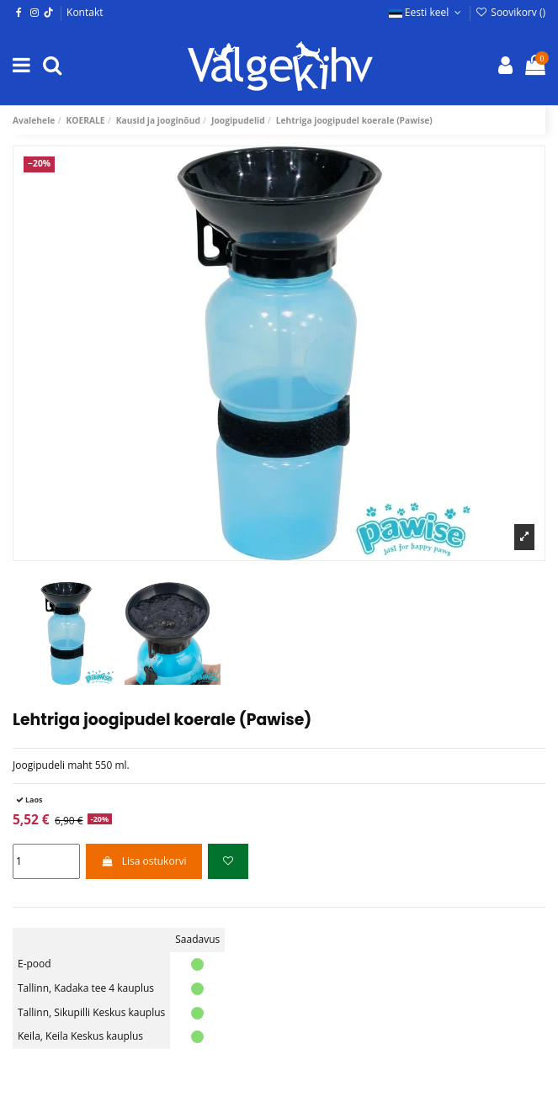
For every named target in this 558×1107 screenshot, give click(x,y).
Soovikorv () (510, 12)
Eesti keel (427, 12)
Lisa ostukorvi (143, 861)
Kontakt (84, 12)
